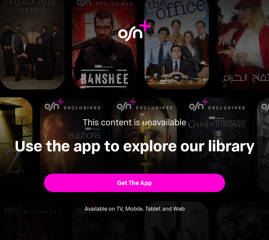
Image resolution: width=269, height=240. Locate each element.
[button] (134, 183)
